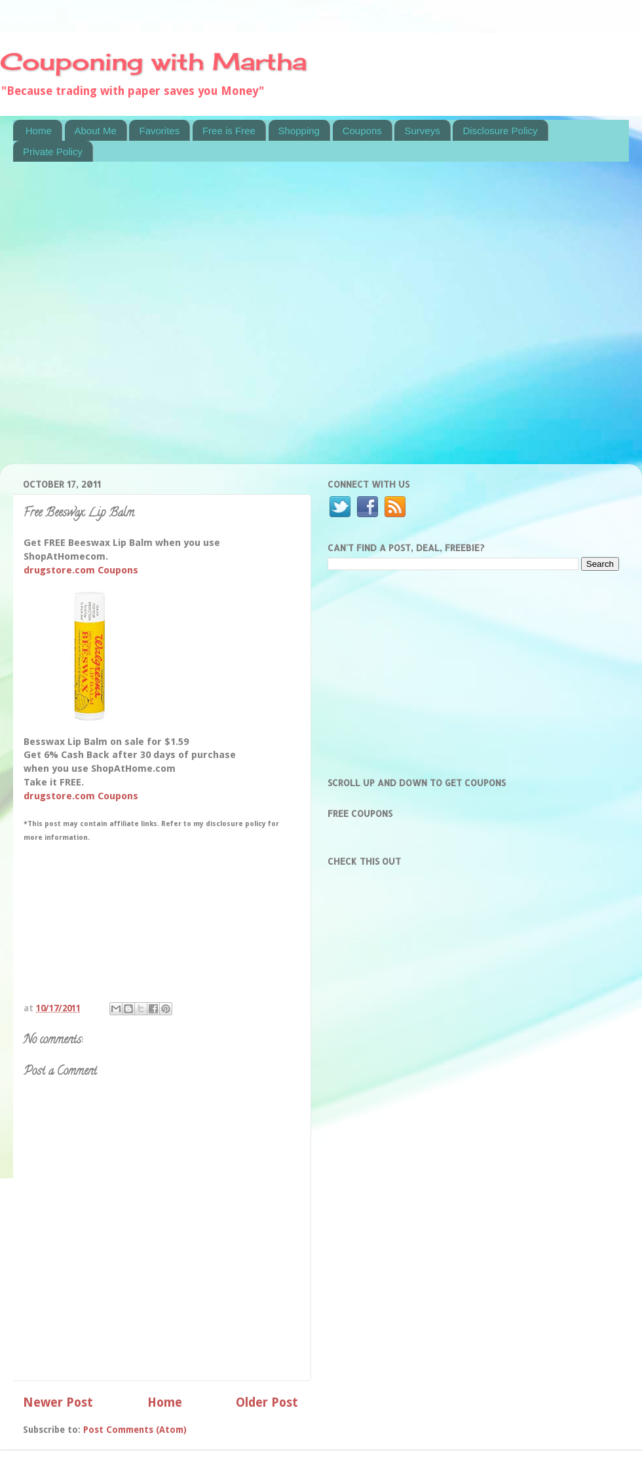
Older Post (267, 1402)
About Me (96, 130)
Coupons (362, 130)
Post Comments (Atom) (135, 1429)
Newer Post (58, 1402)
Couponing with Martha (153, 61)
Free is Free (228, 130)
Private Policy (53, 151)
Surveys (422, 130)
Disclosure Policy (500, 130)
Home (39, 130)
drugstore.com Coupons (81, 570)
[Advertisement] (140, 321)
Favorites (159, 130)
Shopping (299, 130)
